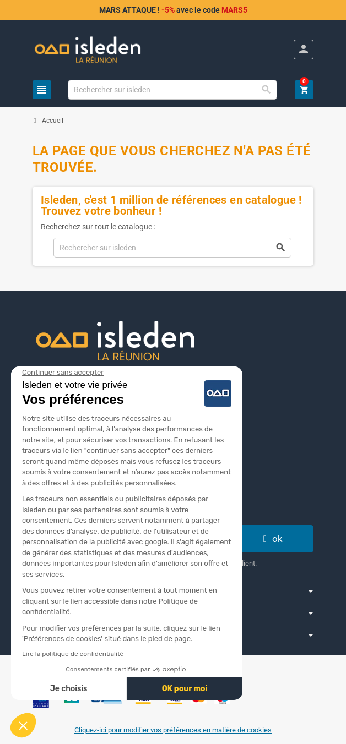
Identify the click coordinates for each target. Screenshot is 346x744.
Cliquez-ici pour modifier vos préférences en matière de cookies (173, 730)
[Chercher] (173, 90)
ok (272, 538)
